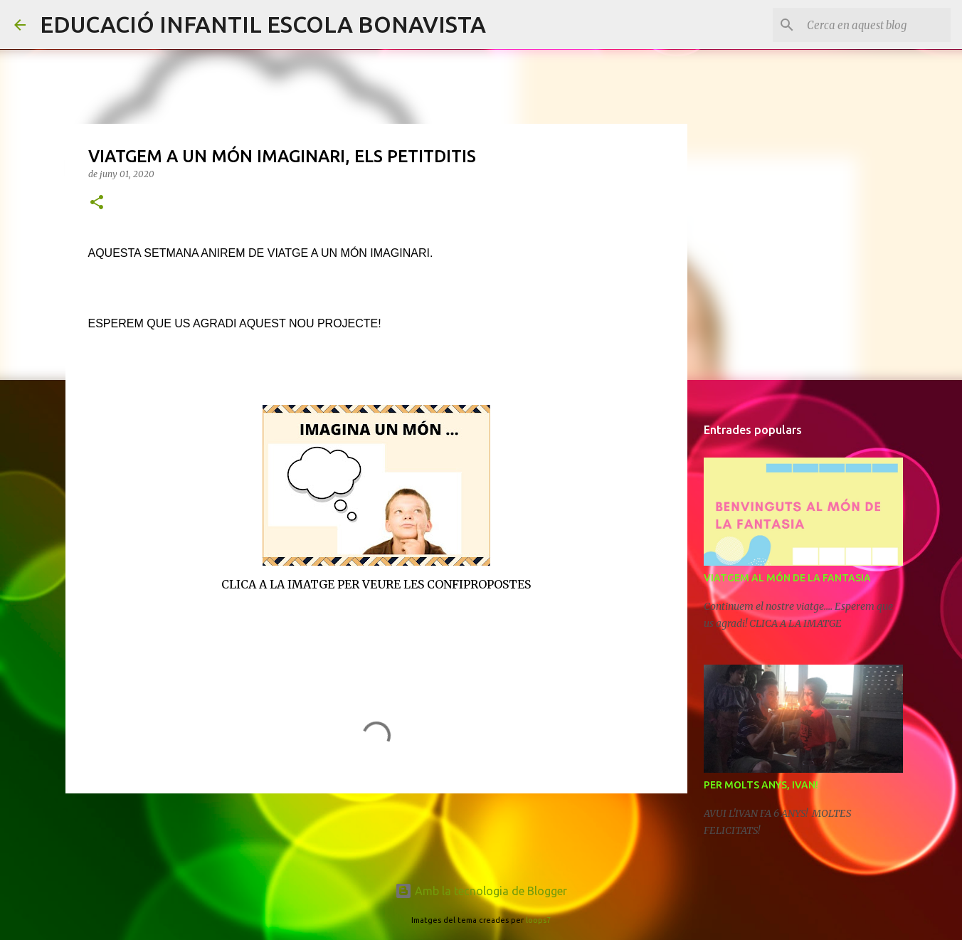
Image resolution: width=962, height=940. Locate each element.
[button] (96, 203)
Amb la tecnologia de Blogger (481, 890)
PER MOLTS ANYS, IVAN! (761, 785)
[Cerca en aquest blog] (876, 25)
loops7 (538, 920)
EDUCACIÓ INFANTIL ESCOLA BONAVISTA (263, 24)
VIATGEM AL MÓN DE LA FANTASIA (787, 577)
